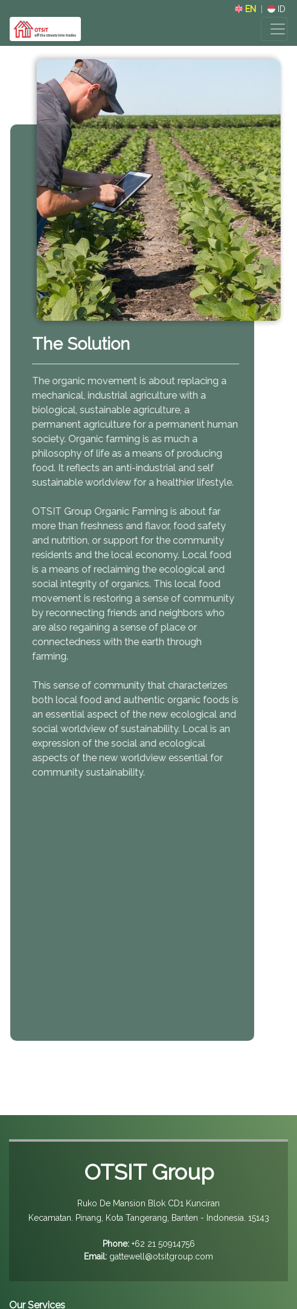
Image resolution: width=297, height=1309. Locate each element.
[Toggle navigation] (274, 29)
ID (276, 9)
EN (245, 9)
